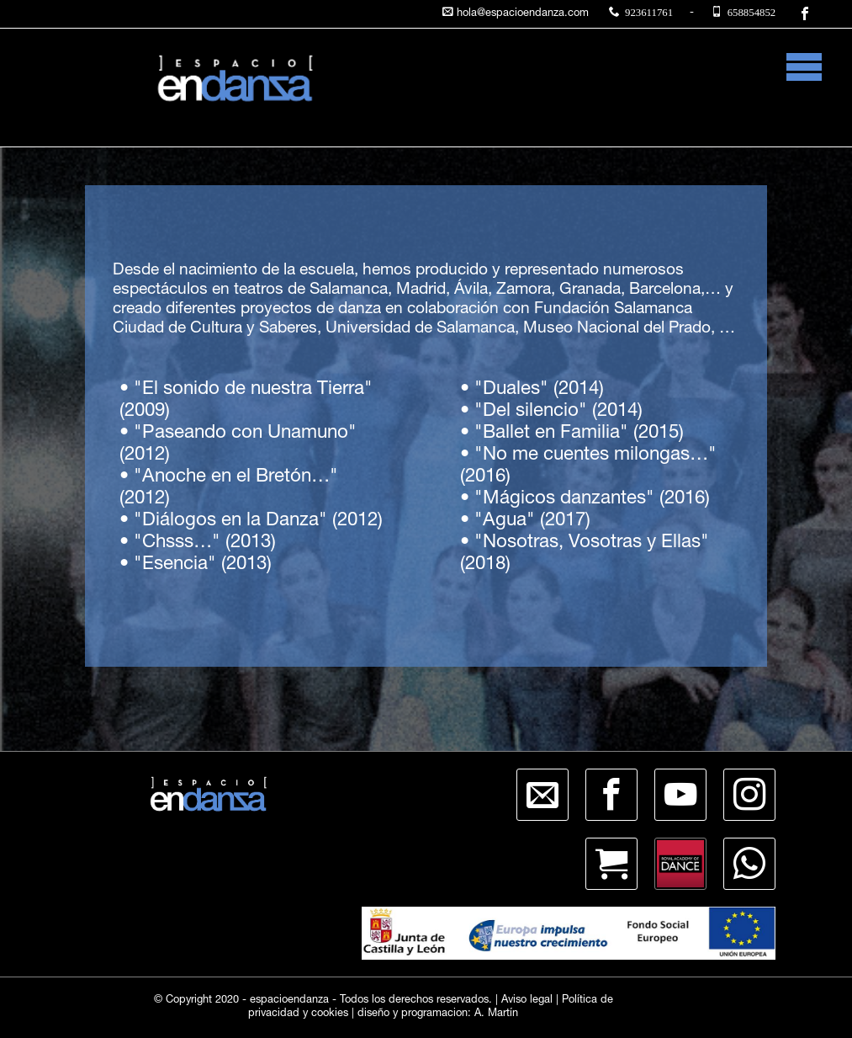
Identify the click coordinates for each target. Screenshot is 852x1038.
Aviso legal (527, 1000)
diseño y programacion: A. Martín (437, 1014)
